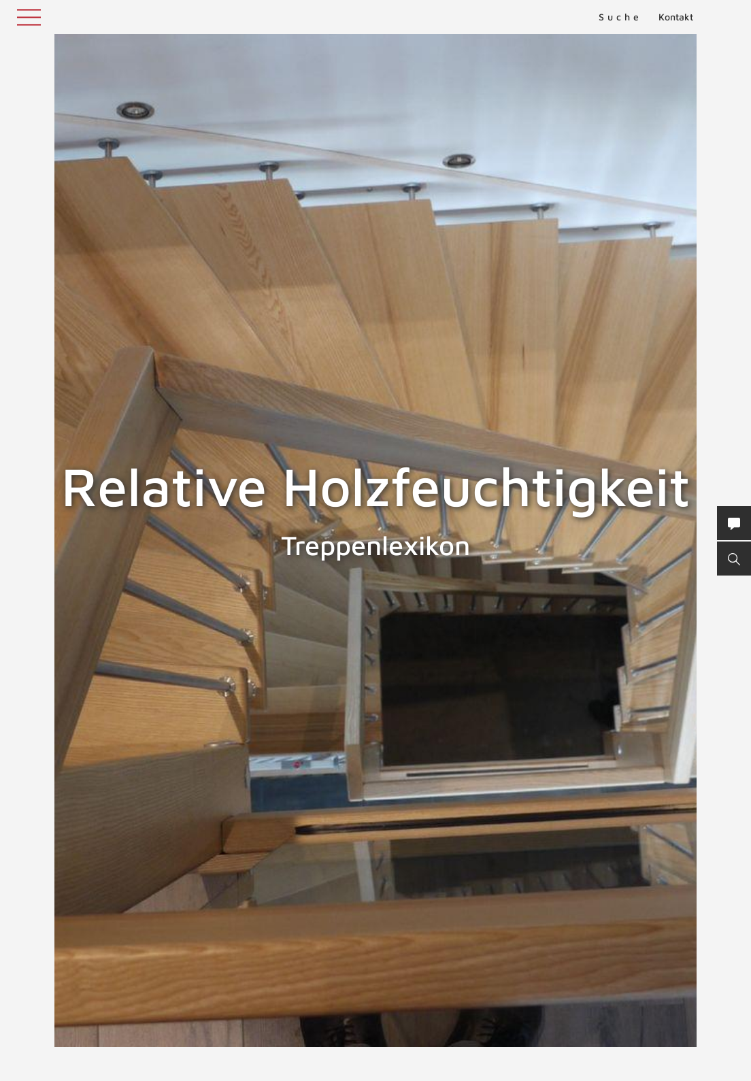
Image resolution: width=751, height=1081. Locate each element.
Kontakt (675, 16)
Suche (620, 16)
